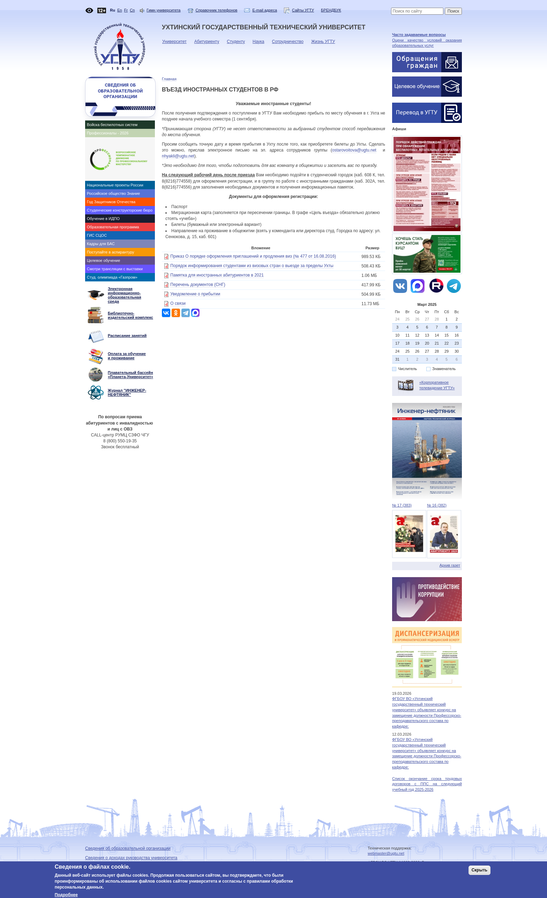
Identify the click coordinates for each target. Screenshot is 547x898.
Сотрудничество (285, 43)
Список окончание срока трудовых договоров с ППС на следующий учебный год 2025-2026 (427, 784)
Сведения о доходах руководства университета (131, 857)
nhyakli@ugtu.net (178, 156)
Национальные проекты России (115, 185)
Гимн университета (163, 10)
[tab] (120, 124)
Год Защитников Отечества (111, 202)
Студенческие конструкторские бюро (119, 210)
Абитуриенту (205, 43)
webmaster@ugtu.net (386, 853)
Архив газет (450, 565)
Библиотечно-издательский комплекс (130, 315)
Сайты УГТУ (299, 10)
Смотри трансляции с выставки (115, 269)
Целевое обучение (103, 260)
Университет (173, 43)
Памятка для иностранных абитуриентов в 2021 (217, 275)
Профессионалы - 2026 (107, 133)
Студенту (234, 43)
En (119, 10)
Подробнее (66, 894)
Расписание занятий (127, 335)
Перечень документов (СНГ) (197, 284)
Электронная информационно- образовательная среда (124, 295)
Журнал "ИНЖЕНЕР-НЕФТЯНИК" (127, 392)
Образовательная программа (113, 227)
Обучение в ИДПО (103, 218)
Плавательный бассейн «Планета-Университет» (130, 374)
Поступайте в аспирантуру (110, 252)
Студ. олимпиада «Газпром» (112, 277)
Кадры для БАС (101, 244)
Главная (169, 79)
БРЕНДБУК (331, 10)
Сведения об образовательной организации (120, 90)
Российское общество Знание (113, 193)
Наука (256, 43)
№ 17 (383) (402, 505)
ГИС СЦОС (97, 235)
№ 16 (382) (437, 505)
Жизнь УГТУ (321, 43)
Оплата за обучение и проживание (127, 356)
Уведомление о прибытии (195, 294)
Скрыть (480, 870)
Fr (126, 10)
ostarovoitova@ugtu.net (354, 150)
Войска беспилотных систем (112, 125)
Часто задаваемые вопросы (419, 34)
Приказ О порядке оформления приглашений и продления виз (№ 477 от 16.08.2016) (253, 256)
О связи (178, 303)
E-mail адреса (264, 10)
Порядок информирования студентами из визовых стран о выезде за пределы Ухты (251, 265)
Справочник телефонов (217, 10)
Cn (132, 10)
